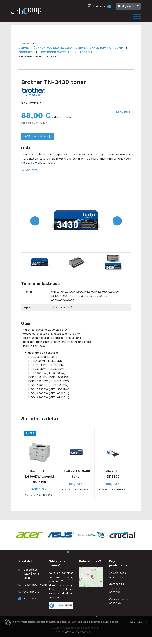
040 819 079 (31, 591)
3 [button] (79, 552)
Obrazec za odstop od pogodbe (116, 588)
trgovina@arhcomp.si (36, 584)
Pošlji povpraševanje (37, 136)
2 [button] (73, 552)
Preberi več (135, 628)
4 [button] (84, 552)
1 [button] (68, 552)
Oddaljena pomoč (57, 563)
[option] (76, 220)
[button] (128, 6)
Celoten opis (29, 169)
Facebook (29, 598)
